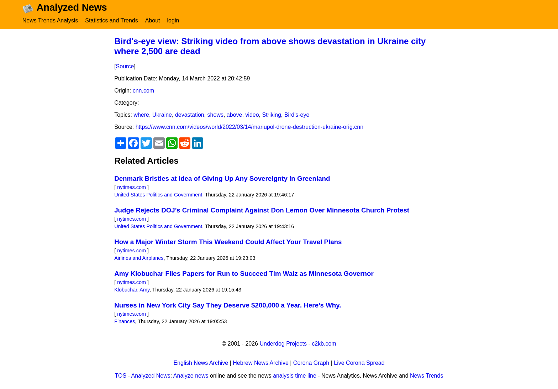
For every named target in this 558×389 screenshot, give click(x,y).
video (252, 115)
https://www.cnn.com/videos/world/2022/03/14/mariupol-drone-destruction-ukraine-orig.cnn (249, 127)
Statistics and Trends (111, 20)
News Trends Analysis (50, 20)
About (152, 20)
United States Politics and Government (158, 195)
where (141, 115)
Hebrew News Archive (261, 363)
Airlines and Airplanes (138, 258)
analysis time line (294, 376)
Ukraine (162, 115)
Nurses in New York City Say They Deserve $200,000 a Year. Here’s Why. (227, 305)
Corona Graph (311, 363)
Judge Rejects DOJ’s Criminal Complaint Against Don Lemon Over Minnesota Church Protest (261, 210)
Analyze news (191, 376)
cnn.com (143, 91)
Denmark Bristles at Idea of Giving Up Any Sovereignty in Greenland (222, 178)
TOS (121, 376)
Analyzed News (150, 376)
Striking (271, 115)
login (173, 20)
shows (215, 115)
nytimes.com (131, 187)
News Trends (426, 376)
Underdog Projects (283, 344)
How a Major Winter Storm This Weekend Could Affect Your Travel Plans (228, 242)
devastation (189, 115)
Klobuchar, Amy (131, 290)
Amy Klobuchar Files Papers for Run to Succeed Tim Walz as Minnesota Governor (244, 273)
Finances (124, 321)
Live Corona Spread (359, 363)
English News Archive (200, 363)
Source (125, 66)
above (234, 115)
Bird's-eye (297, 115)
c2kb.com (324, 344)
